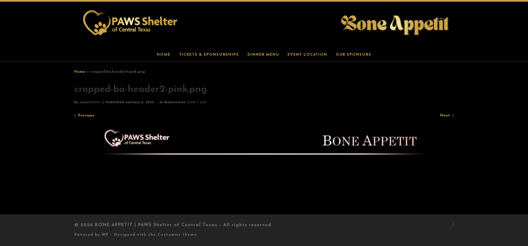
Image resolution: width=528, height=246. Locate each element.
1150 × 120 (195, 102)
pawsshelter (90, 102)
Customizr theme (177, 235)
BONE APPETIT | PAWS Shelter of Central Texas (156, 225)
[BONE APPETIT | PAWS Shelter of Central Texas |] (264, 24)
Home (79, 72)
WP (105, 235)
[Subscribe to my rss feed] (453, 224)
